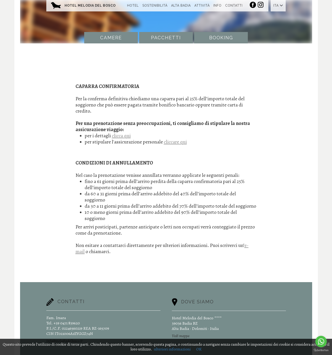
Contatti (234, 5)
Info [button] (217, 5)
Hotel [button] (133, 5)
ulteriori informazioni (172, 349)
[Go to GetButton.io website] (321, 350)
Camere (111, 37)
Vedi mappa (180, 336)
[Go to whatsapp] (321, 341)
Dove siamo (197, 302)
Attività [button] (202, 5)
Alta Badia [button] (181, 5)
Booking (221, 37)
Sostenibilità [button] (154, 5)
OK (198, 349)
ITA (278, 5)
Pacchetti (166, 37)
